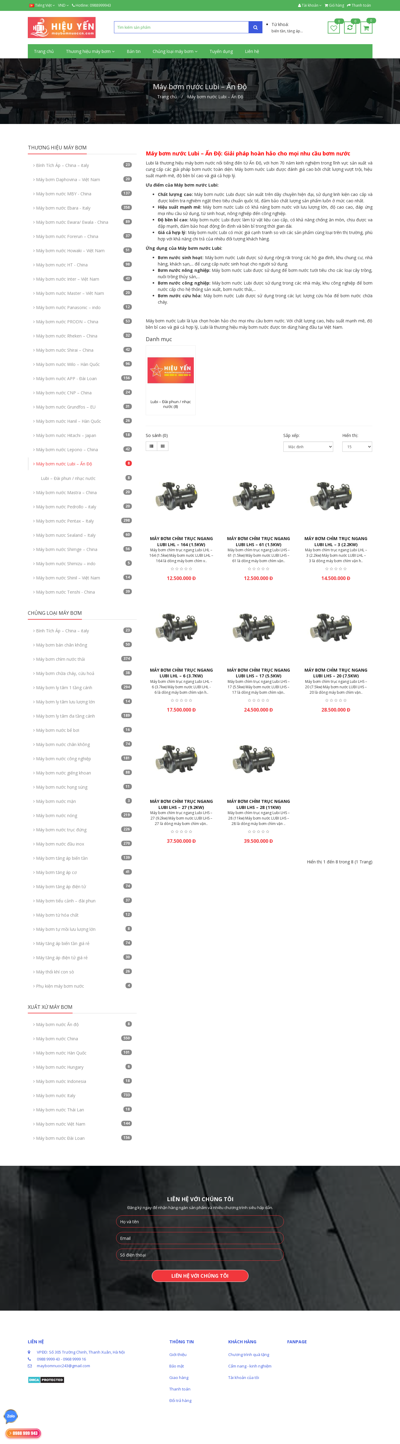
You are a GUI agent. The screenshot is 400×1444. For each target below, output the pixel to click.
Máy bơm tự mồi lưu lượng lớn (82, 929)
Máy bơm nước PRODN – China (82, 321)
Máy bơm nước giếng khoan (82, 773)
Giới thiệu (178, 1354)
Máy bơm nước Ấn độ (82, 1024)
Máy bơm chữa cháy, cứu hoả (82, 673)
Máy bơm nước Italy (82, 1095)
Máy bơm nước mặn (82, 801)
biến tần (278, 31)
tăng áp (293, 31)
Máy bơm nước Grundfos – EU (82, 407)
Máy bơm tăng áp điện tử (82, 886)
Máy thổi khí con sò (82, 972)
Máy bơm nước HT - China (82, 265)
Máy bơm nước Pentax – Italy (82, 521)
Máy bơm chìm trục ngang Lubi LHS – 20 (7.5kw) (335, 673)
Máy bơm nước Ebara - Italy (82, 208)
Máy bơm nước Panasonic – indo (82, 307)
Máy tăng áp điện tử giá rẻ (82, 957)
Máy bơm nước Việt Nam (82, 1124)
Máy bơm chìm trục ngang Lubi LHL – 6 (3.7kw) (181, 673)
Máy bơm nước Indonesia (82, 1081)
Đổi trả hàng (180, 1400)
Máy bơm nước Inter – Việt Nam (82, 279)
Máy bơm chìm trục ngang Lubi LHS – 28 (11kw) (258, 804)
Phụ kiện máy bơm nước (82, 986)
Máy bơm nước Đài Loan (82, 1138)
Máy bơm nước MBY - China (82, 194)
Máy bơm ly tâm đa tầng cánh (82, 716)
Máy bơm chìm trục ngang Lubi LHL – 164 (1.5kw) (181, 541)
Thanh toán (179, 1389)
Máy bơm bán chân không (82, 645)
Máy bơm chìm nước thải (82, 659)
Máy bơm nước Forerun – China (82, 236)
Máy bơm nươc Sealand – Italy (82, 535)
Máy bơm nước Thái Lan (82, 1110)
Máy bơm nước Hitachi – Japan (82, 435)
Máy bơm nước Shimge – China (82, 549)
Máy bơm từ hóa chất (82, 915)
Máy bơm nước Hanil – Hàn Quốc (82, 421)
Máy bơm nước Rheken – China (82, 336)
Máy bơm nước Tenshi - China (82, 592)
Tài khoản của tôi (243, 1377)
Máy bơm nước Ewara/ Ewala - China (82, 222)
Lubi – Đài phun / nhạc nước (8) (171, 404)
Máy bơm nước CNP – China (82, 393)
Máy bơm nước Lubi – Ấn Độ (82, 464)
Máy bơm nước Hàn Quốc (82, 1053)
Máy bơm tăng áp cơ (82, 872)
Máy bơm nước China (82, 1038)
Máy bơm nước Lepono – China (82, 449)
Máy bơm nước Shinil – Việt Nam (82, 578)
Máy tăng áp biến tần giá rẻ (82, 943)
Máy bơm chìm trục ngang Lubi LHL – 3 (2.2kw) (335, 541)
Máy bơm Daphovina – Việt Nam (82, 179)
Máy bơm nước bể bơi (82, 730)
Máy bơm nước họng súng (82, 787)
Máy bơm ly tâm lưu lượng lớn (82, 702)
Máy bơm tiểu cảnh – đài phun (82, 901)
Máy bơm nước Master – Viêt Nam (82, 293)
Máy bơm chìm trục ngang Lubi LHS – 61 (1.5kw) (258, 541)
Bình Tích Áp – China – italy (82, 165)
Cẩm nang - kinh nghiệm (250, 1366)
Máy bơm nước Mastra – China (82, 492)
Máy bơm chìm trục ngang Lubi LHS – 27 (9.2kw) (181, 804)
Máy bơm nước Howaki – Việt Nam (82, 250)
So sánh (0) (157, 435)
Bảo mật (176, 1366)
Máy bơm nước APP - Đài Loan (82, 378)
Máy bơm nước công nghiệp (82, 758)
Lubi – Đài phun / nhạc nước (86, 478)
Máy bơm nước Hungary (82, 1067)
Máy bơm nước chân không (82, 744)
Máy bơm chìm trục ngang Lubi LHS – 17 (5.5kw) (258, 673)
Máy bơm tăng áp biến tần (82, 858)
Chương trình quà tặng (248, 1354)
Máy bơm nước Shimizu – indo (82, 563)
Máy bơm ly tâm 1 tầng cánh (82, 687)
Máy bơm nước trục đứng (82, 829)
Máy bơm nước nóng (82, 815)
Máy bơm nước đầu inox (82, 844)
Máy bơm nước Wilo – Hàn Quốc (82, 364)
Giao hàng (178, 1377)
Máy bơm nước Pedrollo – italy (82, 507)
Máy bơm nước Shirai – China (82, 350)
